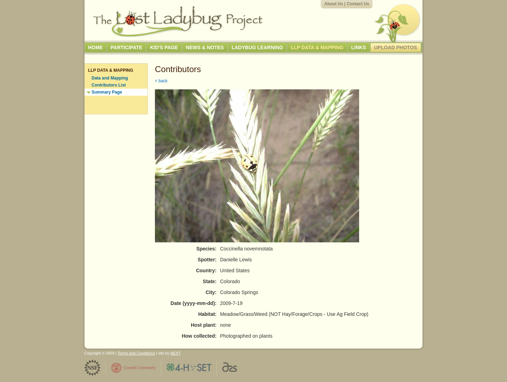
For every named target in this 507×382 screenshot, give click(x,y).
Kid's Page (164, 47)
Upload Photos (395, 47)
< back (161, 80)
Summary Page (107, 92)
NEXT (175, 353)
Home (95, 47)
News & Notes (205, 47)
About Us (333, 3)
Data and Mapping (110, 78)
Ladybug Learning (257, 47)
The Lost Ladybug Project (177, 21)
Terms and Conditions (136, 353)
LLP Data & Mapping (317, 47)
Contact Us (358, 3)
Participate (126, 47)
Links (358, 47)
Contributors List (109, 85)
